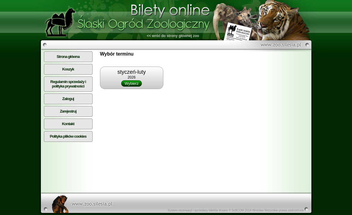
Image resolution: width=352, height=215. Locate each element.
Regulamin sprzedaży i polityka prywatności (68, 83)
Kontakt (68, 124)
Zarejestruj (68, 111)
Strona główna (68, 56)
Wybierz (131, 83)
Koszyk (68, 69)
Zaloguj (68, 98)
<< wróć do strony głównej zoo (173, 36)
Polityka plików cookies (68, 136)
